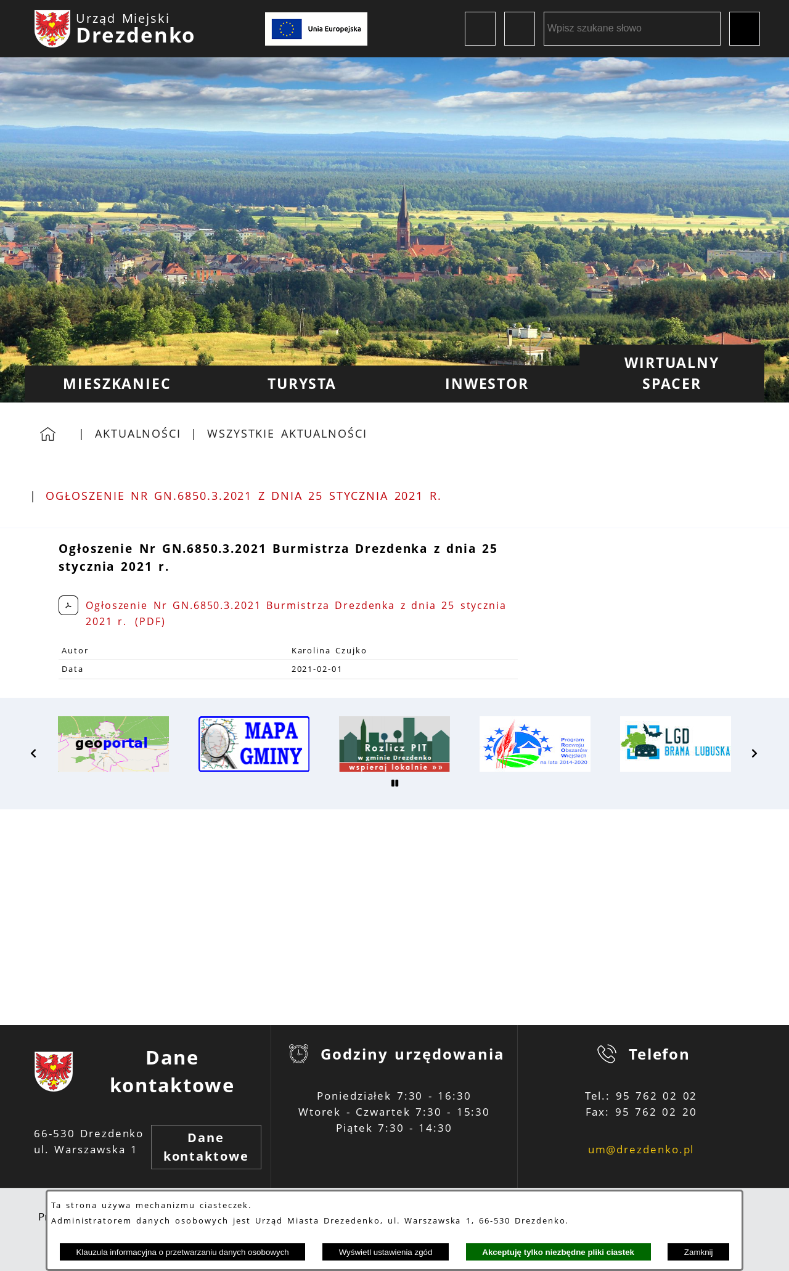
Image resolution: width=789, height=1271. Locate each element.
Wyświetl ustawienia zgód (386, 1252)
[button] (34, 753)
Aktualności (138, 433)
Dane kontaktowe (206, 1146)
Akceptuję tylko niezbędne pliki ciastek (558, 1252)
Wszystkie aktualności (287, 433)
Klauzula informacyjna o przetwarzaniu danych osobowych (182, 1252)
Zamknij (698, 1252)
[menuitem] (117, 384)
